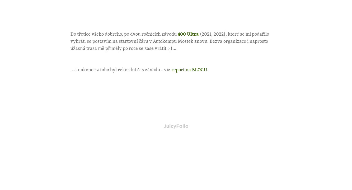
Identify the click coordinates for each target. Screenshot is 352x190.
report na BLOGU (189, 69)
